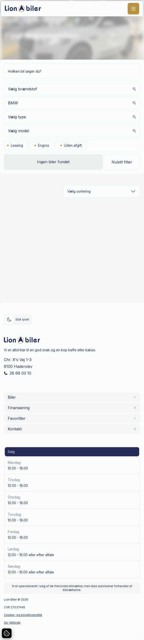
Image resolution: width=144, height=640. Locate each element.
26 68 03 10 (20, 373)
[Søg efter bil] (72, 71)
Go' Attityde (12, 622)
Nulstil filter (122, 162)
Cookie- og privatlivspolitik (23, 615)
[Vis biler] (53, 162)
